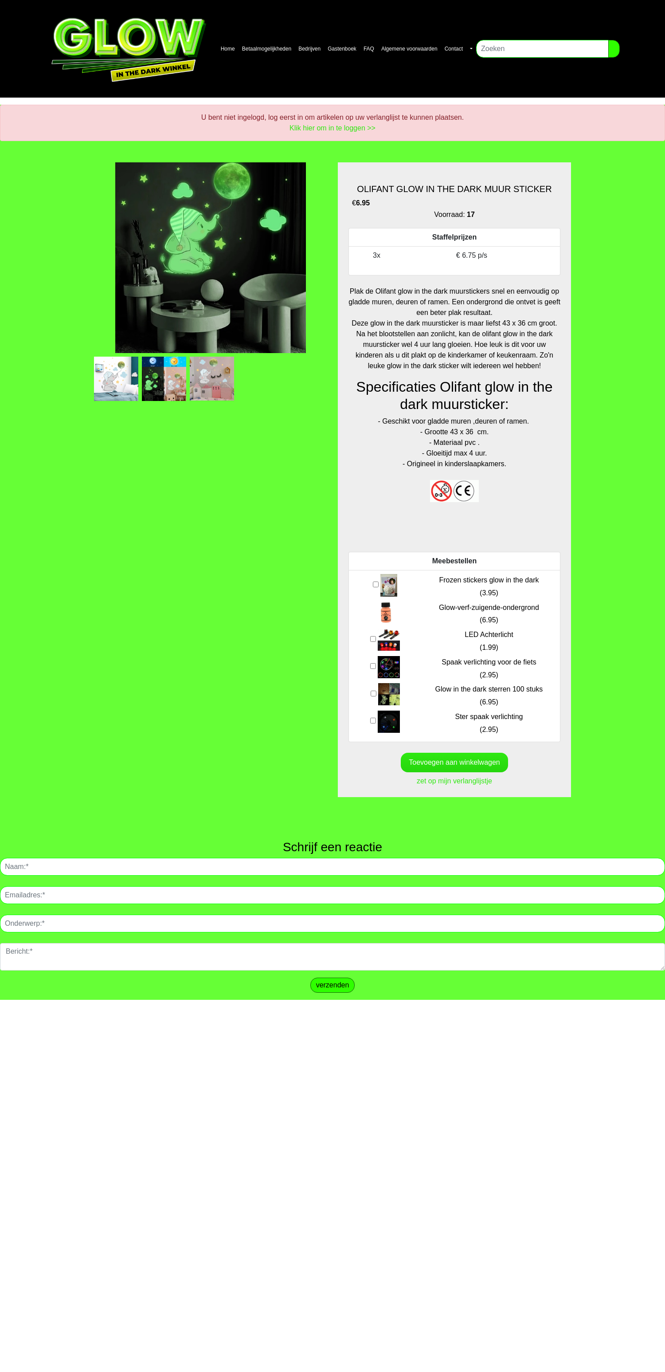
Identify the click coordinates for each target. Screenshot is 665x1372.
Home (228, 49)
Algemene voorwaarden (409, 49)
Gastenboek (342, 49)
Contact (454, 49)
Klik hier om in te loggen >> (332, 128)
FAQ (369, 49)
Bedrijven (309, 49)
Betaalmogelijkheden (266, 49)
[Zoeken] (542, 49)
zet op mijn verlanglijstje (454, 781)
